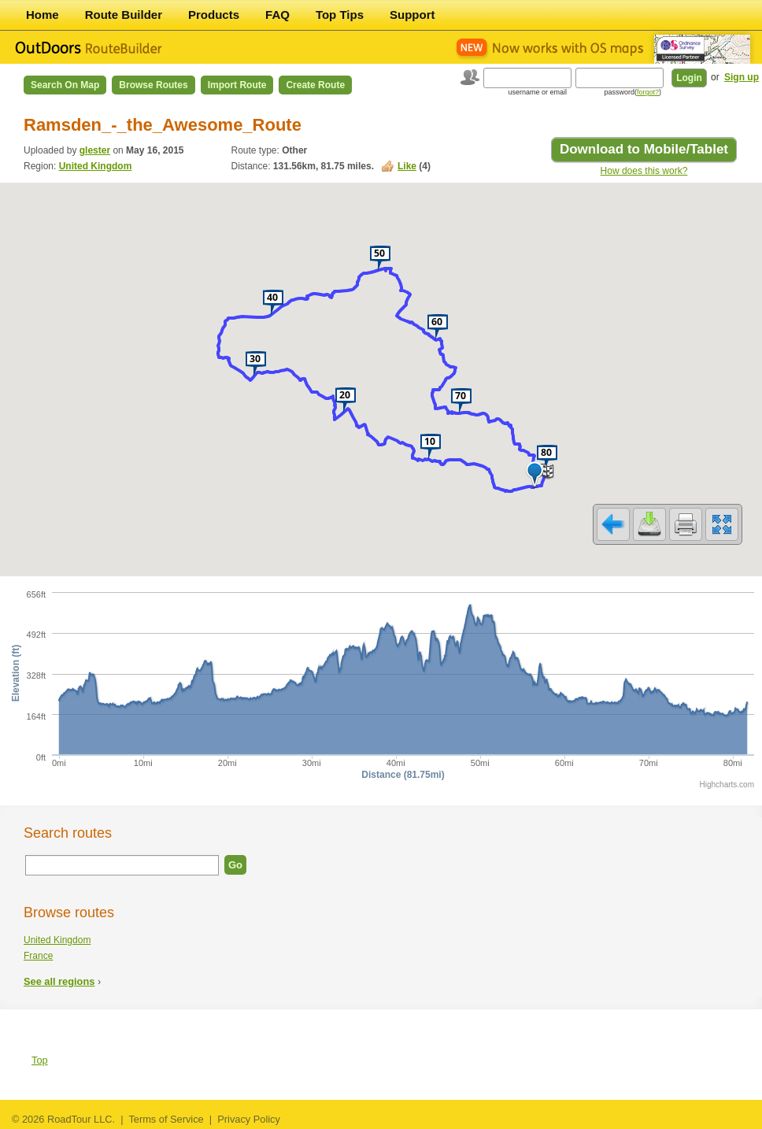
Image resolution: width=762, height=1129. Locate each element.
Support (412, 14)
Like (407, 166)
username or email (537, 92)
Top (39, 1060)
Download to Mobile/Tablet (644, 149)
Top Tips (340, 14)
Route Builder (123, 14)
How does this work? (644, 170)
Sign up (741, 77)
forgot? (648, 92)
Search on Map (65, 85)
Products (213, 14)
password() (632, 92)
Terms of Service (165, 1119)
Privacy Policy (248, 1119)
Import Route (237, 85)
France (38, 955)
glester (95, 150)
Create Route (315, 85)
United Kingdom (95, 166)
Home (42, 14)
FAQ (277, 14)
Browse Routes (153, 85)
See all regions (59, 981)
